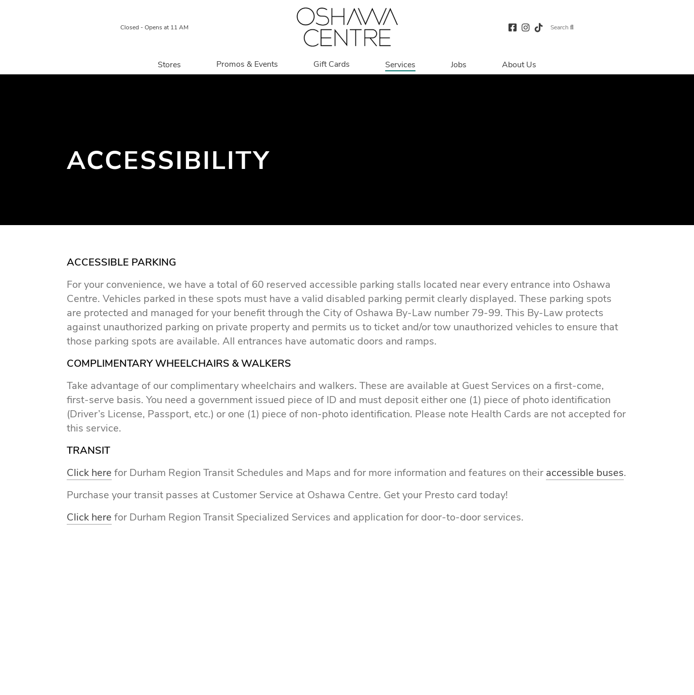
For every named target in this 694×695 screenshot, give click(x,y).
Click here (89, 473)
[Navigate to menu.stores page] (169, 64)
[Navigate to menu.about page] (519, 64)
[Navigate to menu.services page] (400, 64)
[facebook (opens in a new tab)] (512, 27)
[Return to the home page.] (347, 27)
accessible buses (585, 473)
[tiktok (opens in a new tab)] (538, 27)
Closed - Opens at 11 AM (154, 27)
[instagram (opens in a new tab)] (525, 27)
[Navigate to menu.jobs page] (458, 64)
